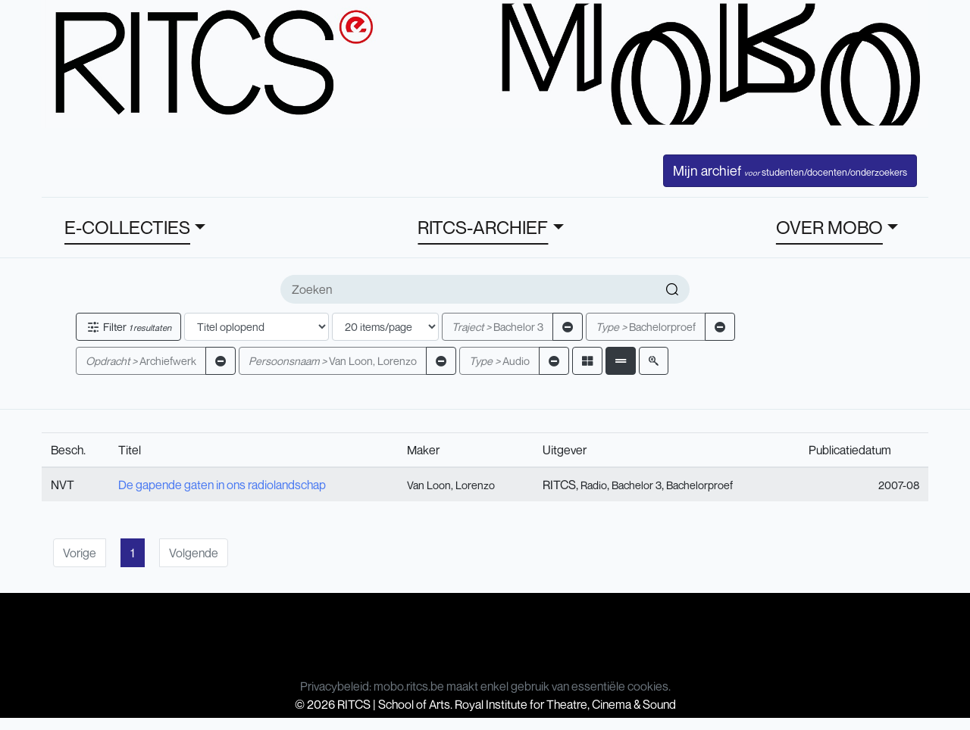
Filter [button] (128, 326)
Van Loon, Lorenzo (333, 360)
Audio (499, 360)
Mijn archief (790, 170)
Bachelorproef (646, 326)
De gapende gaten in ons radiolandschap (222, 484)
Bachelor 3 (497, 326)
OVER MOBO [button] (829, 227)
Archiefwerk (141, 360)
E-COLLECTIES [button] (127, 227)
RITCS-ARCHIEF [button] (483, 227)
